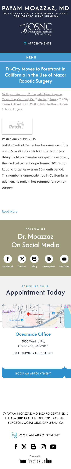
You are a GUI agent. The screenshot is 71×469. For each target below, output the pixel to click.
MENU (35, 57)
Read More (9, 211)
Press (53, 99)
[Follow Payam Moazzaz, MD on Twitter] (21, 261)
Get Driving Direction (33, 353)
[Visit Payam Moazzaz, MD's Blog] (34, 261)
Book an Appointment (33, 373)
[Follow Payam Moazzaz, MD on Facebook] (8, 261)
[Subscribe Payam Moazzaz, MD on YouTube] (64, 261)
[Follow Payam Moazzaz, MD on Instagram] (48, 261)
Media (42, 99)
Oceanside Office (33, 334)
